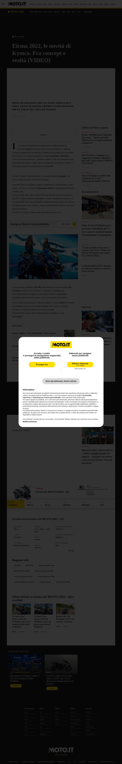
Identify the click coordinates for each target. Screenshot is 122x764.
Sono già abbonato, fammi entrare (61, 381)
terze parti (55, 400)
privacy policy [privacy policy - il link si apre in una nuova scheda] (84, 393)
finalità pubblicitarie (81, 404)
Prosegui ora (42, 364)
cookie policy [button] (81, 397)
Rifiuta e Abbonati (80, 364)
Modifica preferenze (30, 421)
